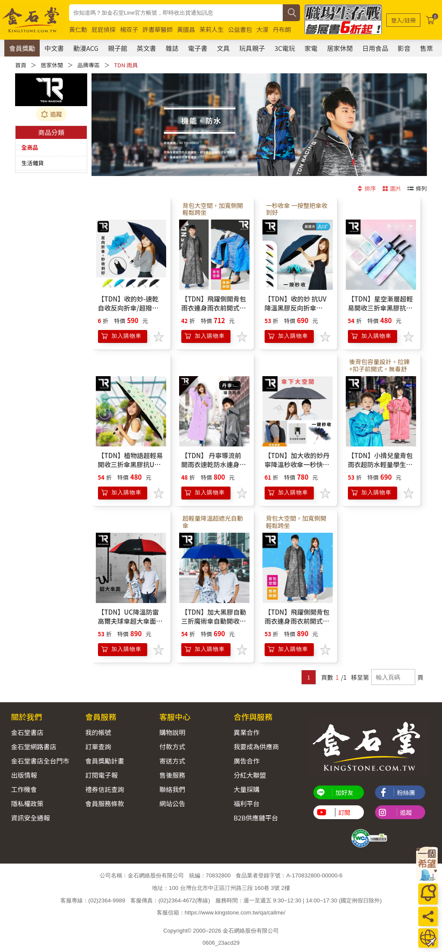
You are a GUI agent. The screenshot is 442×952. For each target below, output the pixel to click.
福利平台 (246, 803)
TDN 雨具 (126, 65)
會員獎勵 (22, 48)
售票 (426, 48)
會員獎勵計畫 (104, 760)
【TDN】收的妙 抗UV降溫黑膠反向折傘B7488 (296, 307)
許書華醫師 (157, 29)
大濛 (262, 29)
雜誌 (172, 48)
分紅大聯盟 (250, 774)
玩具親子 (252, 48)
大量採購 (246, 789)
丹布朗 (282, 29)
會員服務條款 (104, 803)
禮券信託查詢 (104, 789)
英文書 (146, 48)
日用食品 (375, 48)
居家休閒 (340, 48)
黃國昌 (186, 29)
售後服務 (172, 774)
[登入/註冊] (403, 20)
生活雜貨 (32, 163)
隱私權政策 (27, 803)
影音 (404, 48)
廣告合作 (246, 760)
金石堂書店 (27, 732)
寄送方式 (172, 760)
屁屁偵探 (104, 29)
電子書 (197, 48)
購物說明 (172, 732)
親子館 (117, 48)
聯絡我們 (172, 789)
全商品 (29, 147)
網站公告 (172, 803)
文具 (223, 48)
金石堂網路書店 (34, 746)
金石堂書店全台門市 (40, 760)
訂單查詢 (98, 746)
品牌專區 (88, 65)
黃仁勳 (78, 29)
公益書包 (240, 29)
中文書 (54, 48)
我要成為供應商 (256, 746)
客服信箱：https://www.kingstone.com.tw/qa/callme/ (221, 912)
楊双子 (129, 29)
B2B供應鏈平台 (256, 817)
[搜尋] (291, 12)
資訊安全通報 (30, 817)
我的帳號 (98, 732)
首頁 (20, 65)
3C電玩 (285, 48)
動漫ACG (85, 48)
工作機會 (24, 789)
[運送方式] (428, 938)
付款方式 (172, 746)
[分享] (428, 916)
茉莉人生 (211, 29)
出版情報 (24, 774)
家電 (311, 48)
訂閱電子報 (101, 774)
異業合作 (246, 732)
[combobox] (176, 12)
